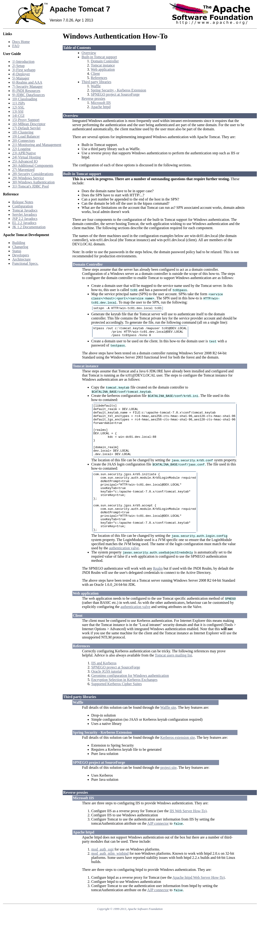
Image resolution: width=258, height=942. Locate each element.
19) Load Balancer (26, 136)
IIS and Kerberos (103, 688)
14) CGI (18, 116)
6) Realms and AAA (27, 82)
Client (95, 74)
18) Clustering (22, 132)
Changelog (20, 247)
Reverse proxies (93, 98)
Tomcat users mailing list (173, 680)
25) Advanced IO (25, 161)
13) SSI (17, 111)
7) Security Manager (27, 86)
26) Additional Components (32, 165)
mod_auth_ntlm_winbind (110, 878)
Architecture (21, 259)
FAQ (15, 46)
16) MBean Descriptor (28, 124)
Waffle (96, 86)
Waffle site (168, 732)
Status (16, 251)
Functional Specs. (25, 263)
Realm (158, 593)
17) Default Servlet (26, 128)
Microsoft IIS (101, 103)
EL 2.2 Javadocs (24, 223)
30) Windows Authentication (33, 182)
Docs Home (21, 42)
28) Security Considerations (32, 174)
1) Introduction (23, 62)
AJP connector (158, 848)
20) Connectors (23, 141)
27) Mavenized (23, 170)
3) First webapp (23, 70)
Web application (103, 69)
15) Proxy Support (25, 120)
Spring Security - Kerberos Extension (118, 90)
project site (168, 792)
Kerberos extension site (177, 762)
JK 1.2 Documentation (28, 227)
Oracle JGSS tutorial (106, 696)
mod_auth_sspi (102, 874)
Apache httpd (101, 107)
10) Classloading (24, 99)
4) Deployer (21, 74)
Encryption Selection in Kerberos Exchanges (124, 705)
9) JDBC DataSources (28, 95)
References (99, 78)
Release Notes (22, 202)
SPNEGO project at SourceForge (115, 94)
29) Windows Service (28, 178)
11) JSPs (18, 103)
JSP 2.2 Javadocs (24, 219)
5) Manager (20, 78)
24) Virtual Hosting (26, 157)
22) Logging (21, 149)
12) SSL (18, 107)
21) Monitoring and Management (36, 145)
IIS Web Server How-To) (188, 836)
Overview (89, 53)
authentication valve (124, 573)
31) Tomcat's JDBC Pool (30, 186)
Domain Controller (105, 61)
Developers (20, 255)
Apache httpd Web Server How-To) (198, 902)
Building (18, 243)
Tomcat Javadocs (25, 210)
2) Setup (18, 66)
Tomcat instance (103, 65)
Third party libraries (96, 82)
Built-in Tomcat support (99, 57)
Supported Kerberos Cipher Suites (116, 709)
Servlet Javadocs (24, 214)
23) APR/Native (24, 153)
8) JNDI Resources (26, 91)
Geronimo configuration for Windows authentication (130, 700)
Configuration (22, 206)
